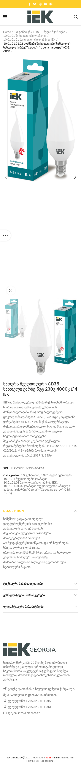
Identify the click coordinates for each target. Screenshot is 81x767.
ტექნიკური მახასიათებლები (23, 583)
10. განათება (23, 31)
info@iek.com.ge (29, 713)
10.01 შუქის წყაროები (50, 31)
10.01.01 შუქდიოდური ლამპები (24, 35)
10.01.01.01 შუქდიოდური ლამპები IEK (29, 39)
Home (7, 31)
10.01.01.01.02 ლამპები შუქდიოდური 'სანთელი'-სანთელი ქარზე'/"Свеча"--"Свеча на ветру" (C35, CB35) (37, 47)
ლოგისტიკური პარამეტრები (23, 606)
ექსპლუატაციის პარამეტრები (24, 595)
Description (13, 511)
